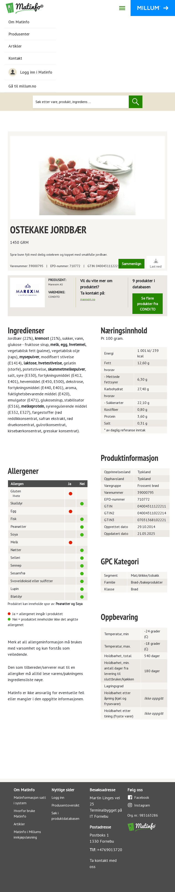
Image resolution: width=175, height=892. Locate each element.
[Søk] (81, 102)
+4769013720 (109, 849)
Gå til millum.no (22, 86)
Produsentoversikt (65, 805)
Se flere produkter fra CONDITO (147, 303)
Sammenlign (131, 263)
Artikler (15, 46)
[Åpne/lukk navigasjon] (122, 8)
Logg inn (57, 797)
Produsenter (19, 34)
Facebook (138, 797)
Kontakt (15, 58)
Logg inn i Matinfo (30, 72)
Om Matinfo (18, 21)
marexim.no (87, 299)
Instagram (138, 805)
